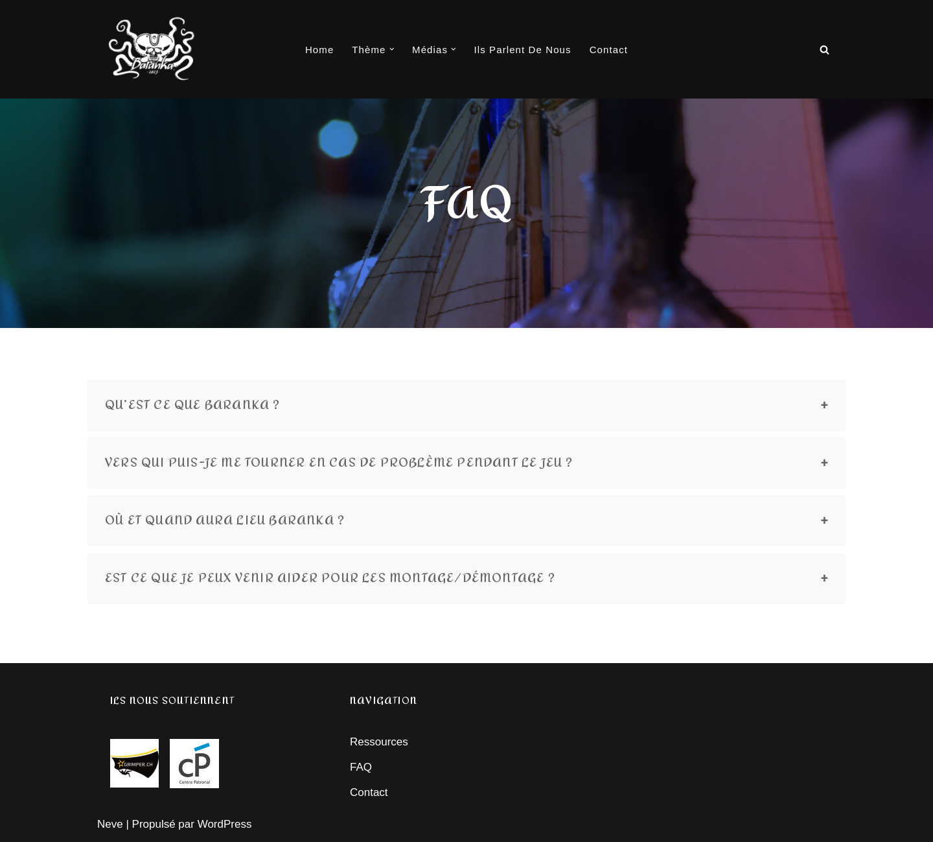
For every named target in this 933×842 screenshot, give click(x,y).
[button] (392, 49)
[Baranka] (152, 49)
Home (319, 49)
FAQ (361, 767)
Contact (609, 49)
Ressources (379, 742)
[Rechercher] (824, 49)
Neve (110, 824)
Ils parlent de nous (522, 49)
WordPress (225, 824)
